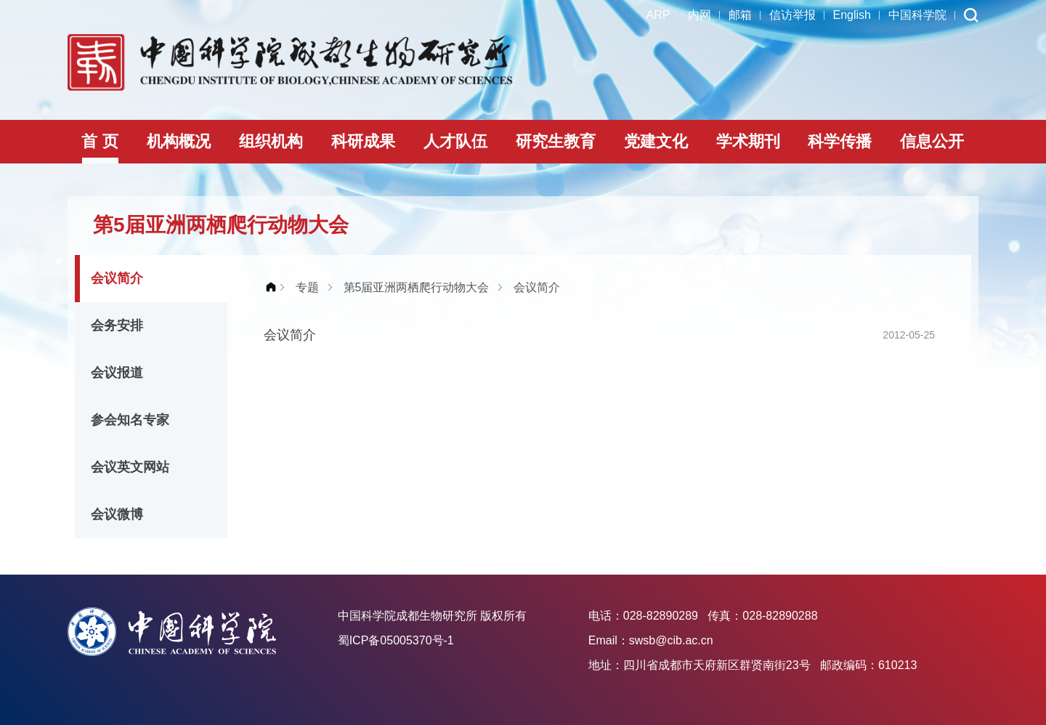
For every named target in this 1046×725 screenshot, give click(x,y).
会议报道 (117, 372)
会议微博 (117, 514)
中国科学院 (917, 15)
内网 (699, 15)
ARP (658, 15)
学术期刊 (748, 141)
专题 (307, 287)
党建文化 (656, 141)
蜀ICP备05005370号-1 (396, 640)
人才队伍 (455, 141)
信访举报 (792, 15)
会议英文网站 (130, 467)
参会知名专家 (130, 420)
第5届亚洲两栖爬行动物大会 (417, 287)
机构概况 (179, 141)
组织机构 (271, 141)
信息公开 (932, 141)
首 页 (99, 141)
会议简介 (117, 278)
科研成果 (363, 141)
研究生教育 (556, 141)
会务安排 (117, 325)
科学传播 (840, 141)
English (852, 15)
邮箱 (740, 15)
